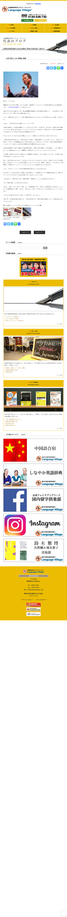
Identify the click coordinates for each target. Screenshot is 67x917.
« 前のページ (25, 232)
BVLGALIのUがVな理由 (26, 218)
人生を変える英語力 (13, 107)
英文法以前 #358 (10, 423)
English (38, 4)
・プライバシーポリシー (27, 599)
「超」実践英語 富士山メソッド (14, 419)
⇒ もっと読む (59, 323)
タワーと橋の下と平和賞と (12, 318)
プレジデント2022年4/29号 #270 (7, 218)
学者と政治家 (16, 217)
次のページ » (39, 232)
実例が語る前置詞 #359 (11, 421)
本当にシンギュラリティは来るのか (15, 320)
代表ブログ (61, 63)
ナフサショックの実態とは (12, 316)
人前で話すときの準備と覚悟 (16, 58)
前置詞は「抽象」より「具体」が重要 (15, 368)
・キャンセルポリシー (41, 599)
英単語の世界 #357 (10, 425)
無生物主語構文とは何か (12, 370)
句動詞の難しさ (10, 372)
